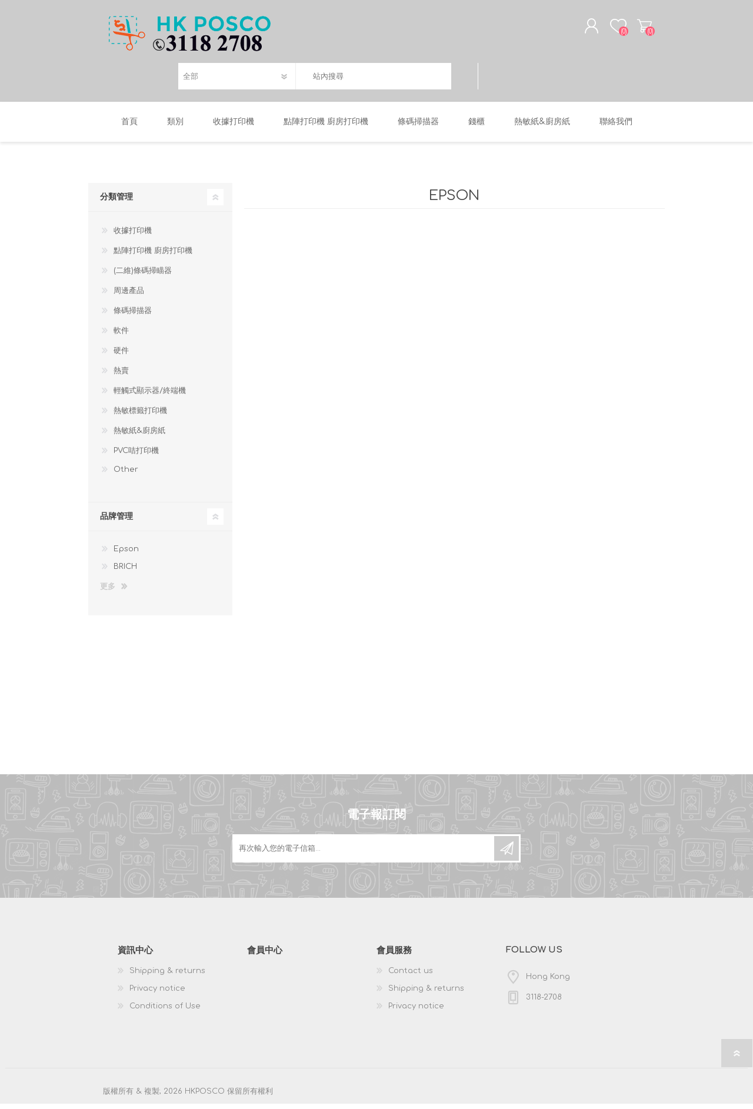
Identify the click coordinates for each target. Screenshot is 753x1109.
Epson (126, 554)
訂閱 (506, 853)
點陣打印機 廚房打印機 (153, 256)
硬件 (121, 356)
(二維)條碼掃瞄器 (143, 276)
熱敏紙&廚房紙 (139, 436)
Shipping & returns (167, 976)
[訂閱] (364, 853)
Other (126, 475)
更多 (107, 592)
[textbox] (373, 79)
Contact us (410, 976)
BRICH (125, 572)
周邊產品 (129, 296)
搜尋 (464, 79)
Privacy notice (157, 994)
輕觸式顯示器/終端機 (150, 396)
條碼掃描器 (133, 316)
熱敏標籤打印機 (140, 416)
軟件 (121, 336)
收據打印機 (133, 236)
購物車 (637, 29)
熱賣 (121, 376)
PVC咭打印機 (136, 456)
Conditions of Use (165, 1011)
